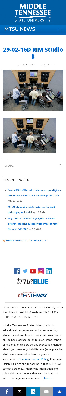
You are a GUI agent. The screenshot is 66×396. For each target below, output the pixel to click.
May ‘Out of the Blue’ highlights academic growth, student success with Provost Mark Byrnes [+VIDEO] (33, 224)
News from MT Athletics (26, 240)
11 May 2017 (45, 65)
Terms (47, 378)
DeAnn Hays (27, 65)
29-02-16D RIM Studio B (33, 53)
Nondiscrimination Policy (33, 359)
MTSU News (19, 29)
